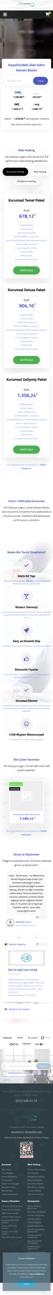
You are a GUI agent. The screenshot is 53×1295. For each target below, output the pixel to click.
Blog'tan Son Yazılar (19, 1021)
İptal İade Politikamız (37, 1212)
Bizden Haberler (17, 956)
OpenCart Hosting (36, 1194)
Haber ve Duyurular (10, 1184)
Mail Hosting (40, 184)
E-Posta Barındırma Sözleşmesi (36, 1230)
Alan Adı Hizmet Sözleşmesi (35, 1242)
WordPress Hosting (36, 1187)
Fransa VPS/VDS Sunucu (9, 1227)
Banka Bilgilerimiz (9, 1177)
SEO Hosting (33, 1173)
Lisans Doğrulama (10, 1194)
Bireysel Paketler (35, 1180)
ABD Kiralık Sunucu (10, 1213)
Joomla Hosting (34, 1191)
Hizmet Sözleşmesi (36, 1215)
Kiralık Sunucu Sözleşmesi (34, 1248)
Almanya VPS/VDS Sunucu (10, 1221)
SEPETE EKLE (26, 283)
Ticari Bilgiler (7, 1173)
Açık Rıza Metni (34, 1219)
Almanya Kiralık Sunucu (12, 1206)
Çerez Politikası (34, 1222)
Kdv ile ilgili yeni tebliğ (22, 982)
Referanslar (7, 1180)
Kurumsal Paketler (36, 1184)
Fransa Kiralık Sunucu (11, 1210)
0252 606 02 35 (26, 1100)
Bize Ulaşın (6, 1170)
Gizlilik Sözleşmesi (36, 1226)
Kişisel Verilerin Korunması (34, 1207)
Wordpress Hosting (26, 193)
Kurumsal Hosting (15, 184)
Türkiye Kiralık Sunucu (11, 1217)
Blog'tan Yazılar (8, 1187)
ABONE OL (43, 1066)
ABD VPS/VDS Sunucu (12, 1237)
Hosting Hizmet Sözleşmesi (34, 1236)
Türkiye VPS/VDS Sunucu (9, 1233)
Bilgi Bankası (7, 1191)
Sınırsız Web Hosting (37, 1170)
